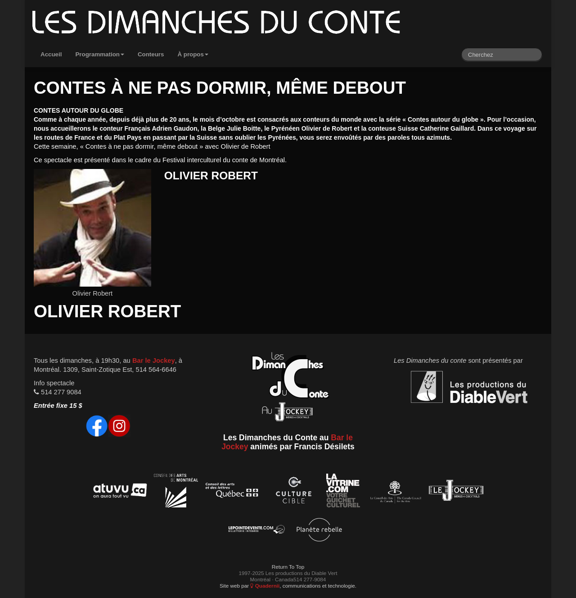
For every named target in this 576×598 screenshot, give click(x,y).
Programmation (99, 54)
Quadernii (264, 586)
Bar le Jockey (153, 360)
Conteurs (151, 54)
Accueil (51, 54)
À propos (192, 54)
